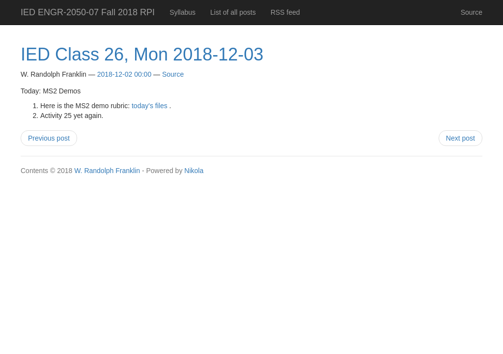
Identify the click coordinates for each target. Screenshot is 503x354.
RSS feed (285, 12)
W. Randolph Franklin (107, 171)
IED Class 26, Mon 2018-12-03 (142, 54)
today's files (150, 106)
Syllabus (182, 12)
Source (471, 12)
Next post (460, 138)
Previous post (49, 138)
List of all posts (233, 12)
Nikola (193, 171)
